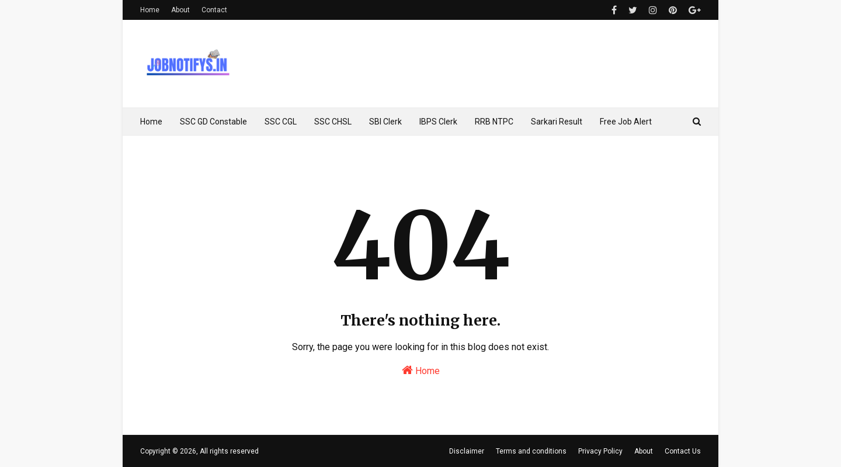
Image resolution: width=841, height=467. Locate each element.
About (180, 10)
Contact (214, 10)
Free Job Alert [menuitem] (626, 121)
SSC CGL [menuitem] (281, 121)
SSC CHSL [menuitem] (333, 121)
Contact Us (683, 451)
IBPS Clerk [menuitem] (438, 121)
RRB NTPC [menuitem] (494, 121)
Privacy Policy (600, 451)
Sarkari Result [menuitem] (556, 121)
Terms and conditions (531, 451)
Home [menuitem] (151, 121)
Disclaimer (466, 451)
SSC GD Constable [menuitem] (213, 121)
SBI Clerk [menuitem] (385, 121)
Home (149, 10)
